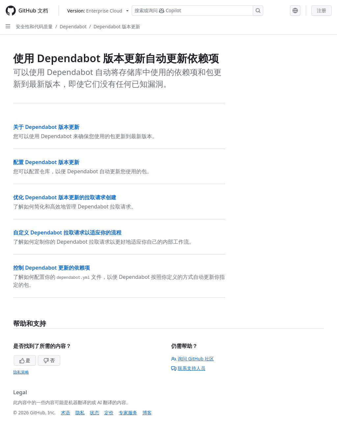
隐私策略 (21, 372)
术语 (65, 412)
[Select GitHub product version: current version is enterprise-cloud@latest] (98, 11)
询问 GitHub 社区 (192, 358)
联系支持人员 (188, 368)
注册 (321, 10)
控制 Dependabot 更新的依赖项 (51, 267)
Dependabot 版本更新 (116, 26)
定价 (109, 412)
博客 (147, 412)
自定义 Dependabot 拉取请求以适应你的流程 (67, 232)
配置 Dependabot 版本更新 (46, 162)
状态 (94, 412)
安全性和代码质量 (34, 26)
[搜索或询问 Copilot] (197, 10)
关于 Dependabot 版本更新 (46, 127)
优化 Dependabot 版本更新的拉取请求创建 (64, 197)
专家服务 (128, 412)
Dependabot (73, 26)
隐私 (80, 412)
